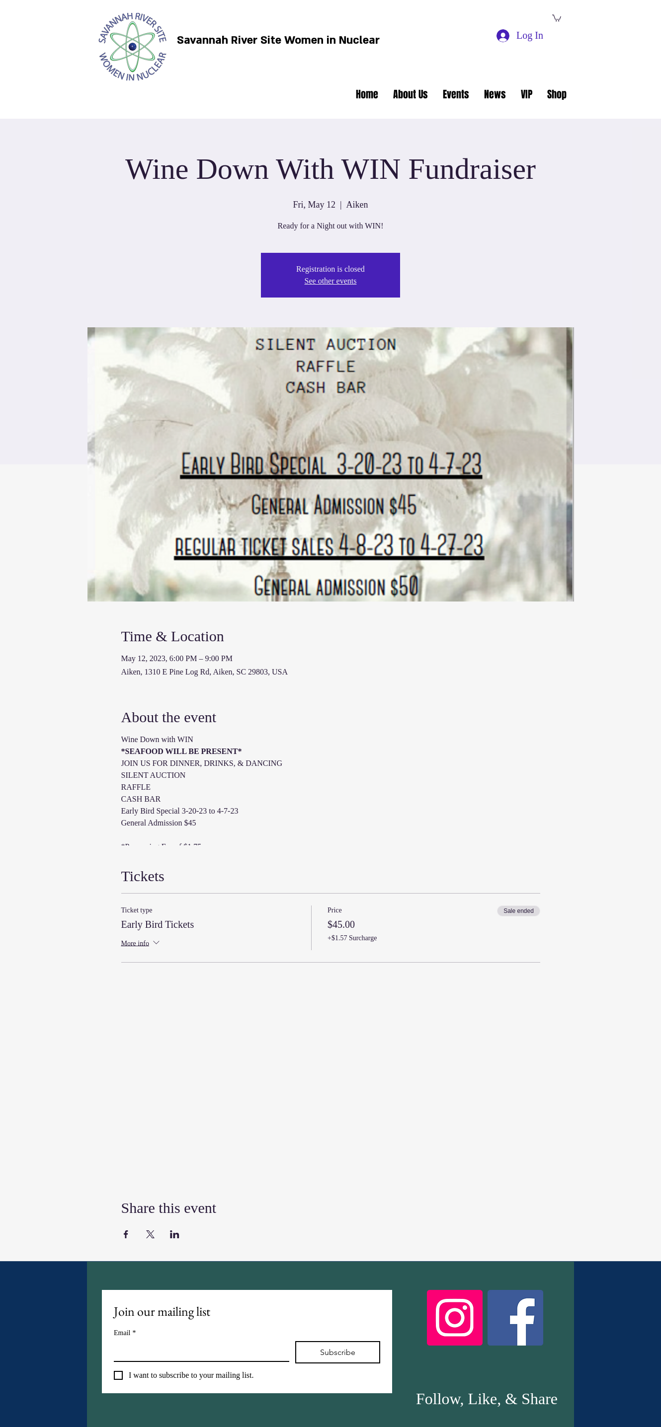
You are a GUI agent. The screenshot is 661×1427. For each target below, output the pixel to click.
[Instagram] (455, 1318)
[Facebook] (515, 1318)
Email (125, 1333)
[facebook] (535, 19)
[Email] (198, 1351)
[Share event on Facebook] (126, 1234)
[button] (556, 17)
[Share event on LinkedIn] (174, 1234)
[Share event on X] (150, 1234)
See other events (331, 281)
